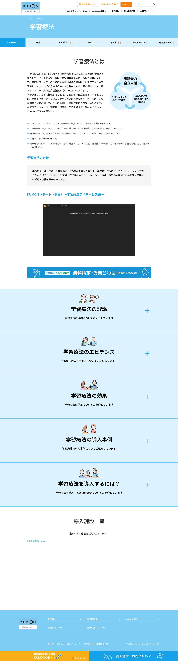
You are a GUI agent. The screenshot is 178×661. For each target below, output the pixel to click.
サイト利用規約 (85, 644)
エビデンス (63, 42)
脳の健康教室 (129, 11)
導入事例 (114, 42)
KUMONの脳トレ (99, 11)
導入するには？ (140, 42)
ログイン (126, 4)
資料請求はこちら (87, 4)
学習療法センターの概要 (77, 11)
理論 (38, 42)
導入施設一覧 (165, 42)
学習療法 (115, 11)
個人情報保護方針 (101, 644)
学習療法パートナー (148, 11)
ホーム (32, 19)
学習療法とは (13, 42)
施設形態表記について (36, 541)
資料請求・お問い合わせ (67, 644)
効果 (89, 42)
